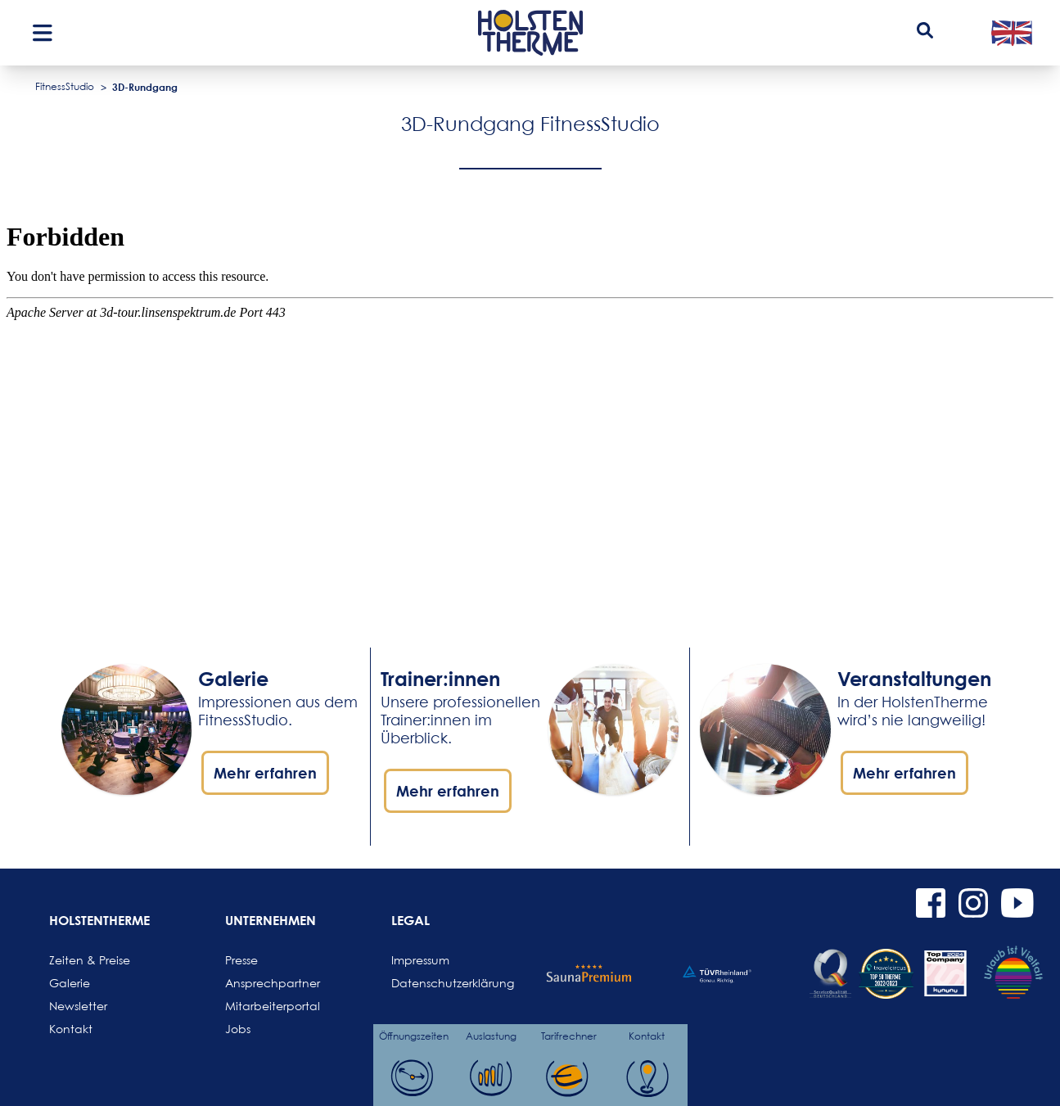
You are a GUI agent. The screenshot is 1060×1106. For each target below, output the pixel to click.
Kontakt (70, 1029)
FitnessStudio (64, 86)
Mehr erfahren (265, 773)
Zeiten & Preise (88, 960)
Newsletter (78, 1006)
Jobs (237, 1029)
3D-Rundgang (145, 86)
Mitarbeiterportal (264, 1006)
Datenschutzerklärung (430, 983)
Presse (241, 960)
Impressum (420, 960)
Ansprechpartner (264, 983)
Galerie (69, 983)
